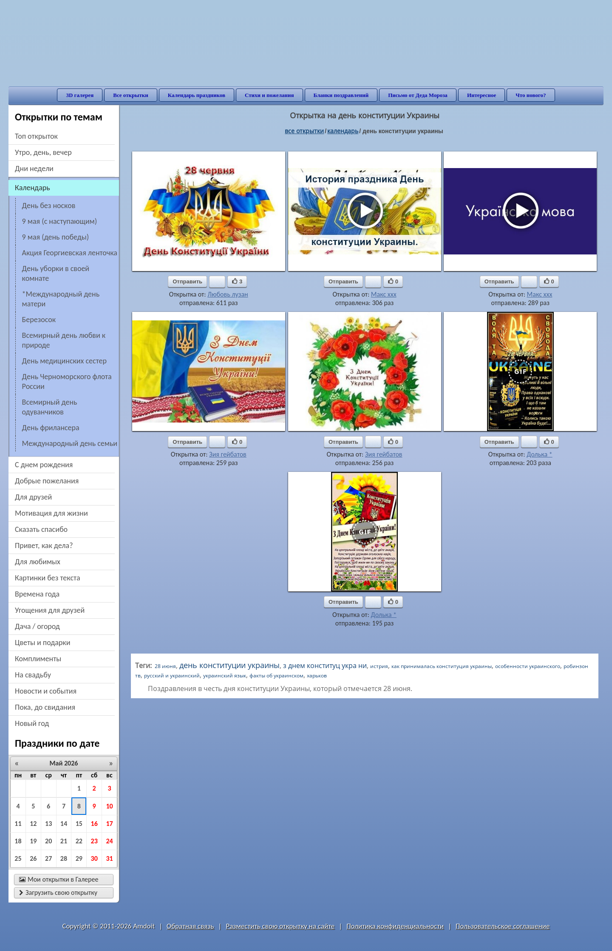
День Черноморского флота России (67, 381)
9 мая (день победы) (55, 237)
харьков (317, 675)
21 (63, 841)
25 (17, 858)
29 (79, 858)
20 (48, 841)
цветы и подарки (42, 642)
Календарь (342, 131)
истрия (379, 666)
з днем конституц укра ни (325, 665)
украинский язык (224, 675)
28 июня (165, 666)
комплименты (38, 658)
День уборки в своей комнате (56, 273)
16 (94, 824)
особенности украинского (527, 666)
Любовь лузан (227, 294)
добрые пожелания (47, 480)
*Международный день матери (61, 298)
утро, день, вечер (43, 152)
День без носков (49, 205)
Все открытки (130, 95)
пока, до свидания (45, 707)
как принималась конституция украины (441, 666)
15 (79, 824)
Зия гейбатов (227, 454)
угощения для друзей (50, 610)
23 (94, 841)
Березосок (39, 319)
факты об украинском (276, 675)
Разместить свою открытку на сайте (280, 926)
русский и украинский (172, 675)
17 (109, 824)
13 (48, 824)
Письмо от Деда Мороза (418, 95)
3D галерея (80, 95)
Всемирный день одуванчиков (49, 407)
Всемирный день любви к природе (64, 340)
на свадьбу (33, 675)
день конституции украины (229, 665)
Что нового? (531, 95)
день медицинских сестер (64, 361)
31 (109, 858)
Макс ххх (384, 294)
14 (63, 824)
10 (109, 806)
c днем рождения (44, 464)
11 (17, 824)
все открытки (304, 131)
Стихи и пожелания (269, 95)
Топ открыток (36, 136)
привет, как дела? (44, 545)
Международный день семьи (69, 443)
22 (79, 841)
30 (94, 858)
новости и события (45, 691)
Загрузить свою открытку (58, 892)
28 (63, 858)
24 (109, 841)
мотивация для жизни (51, 513)
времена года (37, 594)
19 (33, 841)
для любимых (37, 561)
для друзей (33, 497)
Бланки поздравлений (341, 95)
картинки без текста (47, 578)
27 (48, 858)
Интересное (481, 95)
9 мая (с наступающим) (59, 221)
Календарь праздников (196, 95)
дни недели (34, 168)
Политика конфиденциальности (395, 926)
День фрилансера (50, 427)
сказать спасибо (41, 529)
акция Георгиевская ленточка (69, 252)
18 (17, 841)
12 (33, 824)
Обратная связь (190, 926)
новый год (32, 723)
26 (33, 858)
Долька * (539, 454)
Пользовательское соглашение (503, 926)
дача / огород (37, 626)
